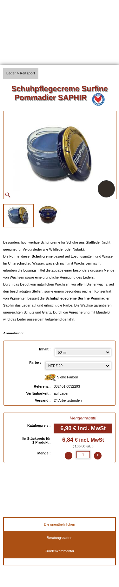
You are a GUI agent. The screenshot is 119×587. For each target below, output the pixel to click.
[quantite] (83, 454)
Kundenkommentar (59, 551)
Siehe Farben (61, 377)
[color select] (78, 365)
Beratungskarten (59, 538)
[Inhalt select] (83, 352)
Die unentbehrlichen (59, 524)
